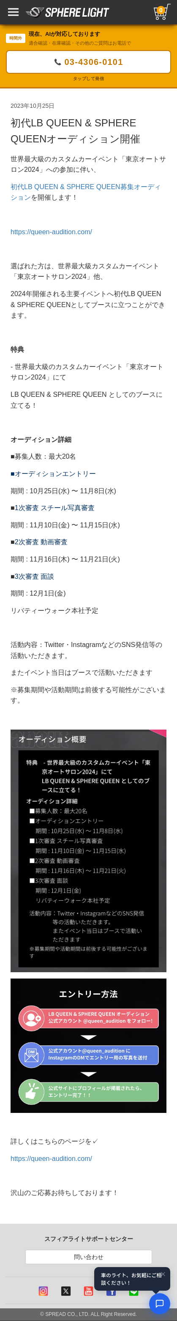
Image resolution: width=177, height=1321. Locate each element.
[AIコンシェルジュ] (159, 1303)
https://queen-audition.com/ (51, 231)
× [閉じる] (163, 1274)
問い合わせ (88, 1257)
